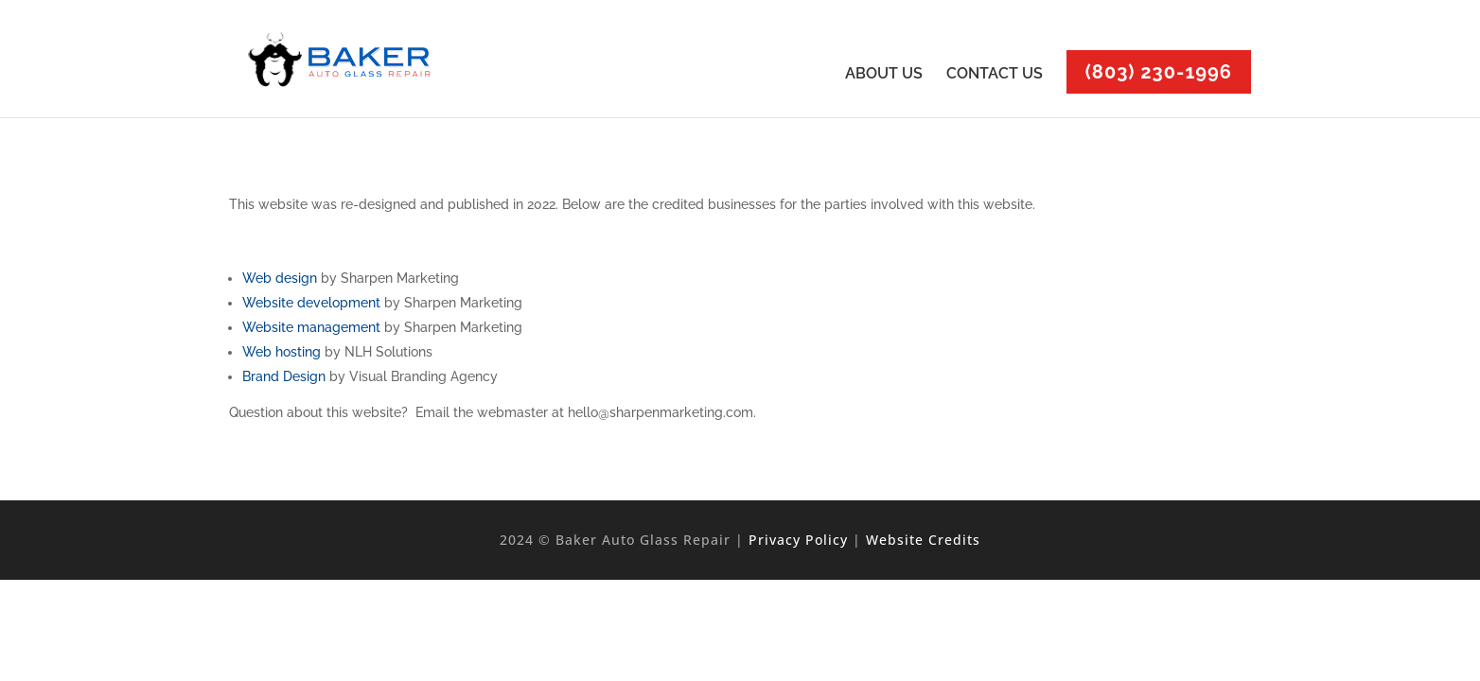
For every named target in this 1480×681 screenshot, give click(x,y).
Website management (311, 327)
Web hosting (281, 351)
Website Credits (923, 540)
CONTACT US (994, 74)
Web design (279, 278)
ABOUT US (884, 74)
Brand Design (284, 376)
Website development (311, 302)
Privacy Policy (798, 540)
